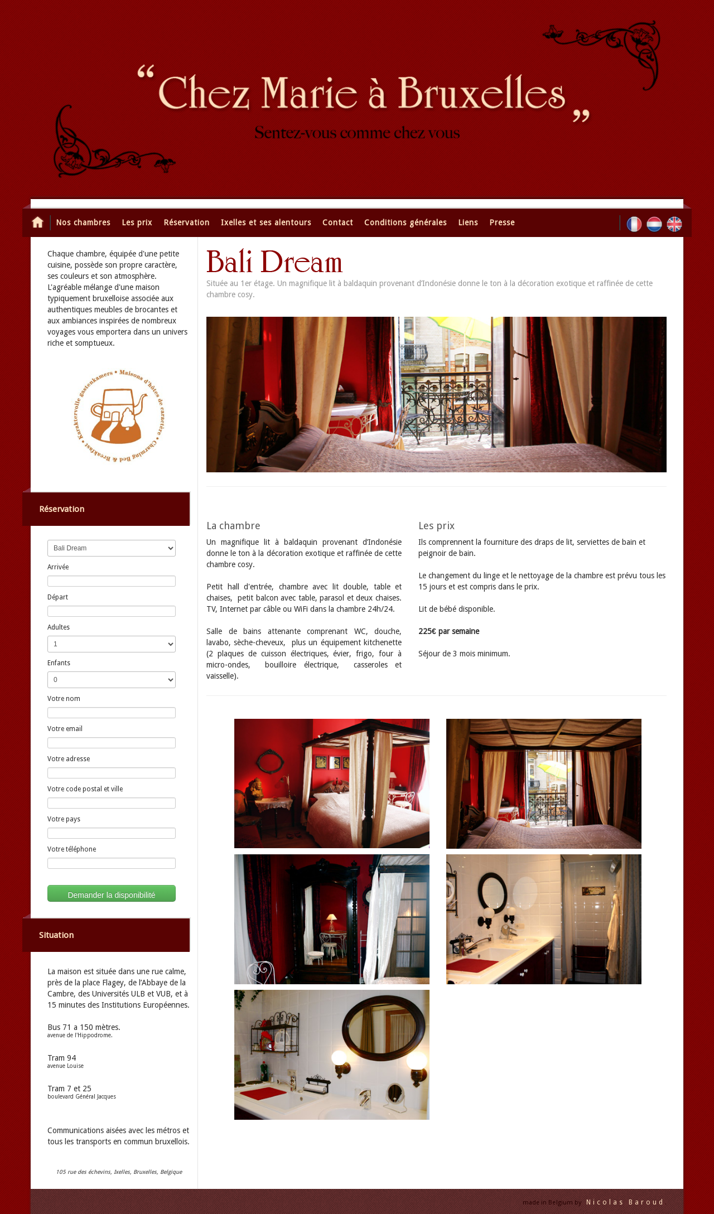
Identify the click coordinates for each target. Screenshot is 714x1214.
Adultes (58, 627)
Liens (468, 222)
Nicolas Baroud (625, 1202)
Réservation (186, 222)
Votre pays (63, 819)
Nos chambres (83, 222)
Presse (502, 222)
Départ (57, 597)
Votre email (65, 729)
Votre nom (63, 699)
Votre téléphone (71, 849)
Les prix (137, 222)
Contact (337, 222)
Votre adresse (68, 759)
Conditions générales (405, 222)
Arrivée (58, 567)
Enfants (58, 663)
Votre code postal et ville (85, 789)
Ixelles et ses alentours (266, 222)
